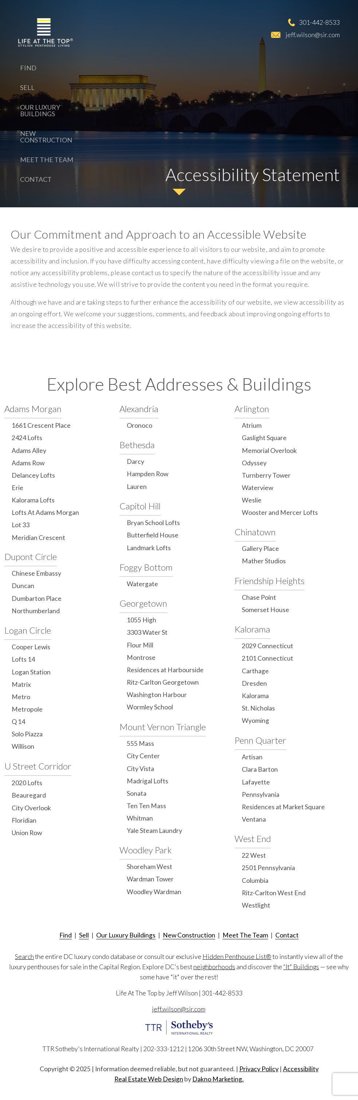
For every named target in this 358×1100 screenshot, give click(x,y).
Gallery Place (260, 548)
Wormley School (150, 707)
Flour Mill (140, 645)
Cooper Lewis (31, 647)
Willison (23, 746)
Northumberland (36, 611)
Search (24, 956)
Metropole (27, 709)
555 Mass (140, 743)
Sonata (136, 793)
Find (28, 68)
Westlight (256, 905)
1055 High (141, 620)
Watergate (142, 584)
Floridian (24, 820)
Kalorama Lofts (33, 500)
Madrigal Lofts (147, 781)
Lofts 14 (23, 659)
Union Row (27, 833)
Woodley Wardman (154, 892)
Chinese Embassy (36, 573)
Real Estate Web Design (148, 1079)
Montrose (141, 657)
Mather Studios (264, 561)
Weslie (251, 500)
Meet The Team (46, 160)
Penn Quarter (260, 740)
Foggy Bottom (146, 567)
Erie (17, 488)
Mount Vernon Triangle (162, 726)
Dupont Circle (30, 556)
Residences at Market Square (283, 807)
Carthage (255, 671)
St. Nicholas (258, 708)
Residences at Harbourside (165, 670)
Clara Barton (260, 769)
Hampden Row (147, 474)
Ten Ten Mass (146, 806)
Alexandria (138, 408)
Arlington (252, 408)
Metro (21, 697)
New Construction (46, 136)
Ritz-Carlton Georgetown (163, 682)
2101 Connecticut (267, 658)
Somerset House (265, 610)
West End (253, 838)
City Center (143, 756)
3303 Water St (147, 632)
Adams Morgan (33, 408)
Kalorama (252, 629)
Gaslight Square (264, 438)
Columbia (255, 880)
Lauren (137, 486)
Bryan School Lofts (153, 522)
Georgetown (143, 603)
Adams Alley (29, 450)
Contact (36, 179)
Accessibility (301, 1069)
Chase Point (259, 597)
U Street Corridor (37, 766)
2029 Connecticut (267, 646)
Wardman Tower (150, 879)
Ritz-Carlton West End (274, 893)
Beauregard (29, 795)
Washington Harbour (157, 694)
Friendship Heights (269, 580)
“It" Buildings (301, 967)
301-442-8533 (319, 22)
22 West (254, 855)
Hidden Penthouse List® (236, 956)
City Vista (140, 768)
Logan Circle (27, 630)
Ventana (254, 819)
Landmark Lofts (149, 548)
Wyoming (255, 720)
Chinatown (255, 531)
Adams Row (28, 463)
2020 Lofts (27, 783)
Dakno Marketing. (218, 1079)
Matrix (21, 684)
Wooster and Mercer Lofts (280, 512)
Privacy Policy (259, 1069)
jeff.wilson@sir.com (313, 35)
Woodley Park (145, 850)
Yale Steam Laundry (154, 830)
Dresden (254, 683)
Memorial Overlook (269, 450)
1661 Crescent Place (41, 425)
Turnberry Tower (266, 475)
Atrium (251, 425)
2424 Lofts (27, 438)
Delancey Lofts (33, 475)
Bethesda (137, 444)
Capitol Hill (140, 506)
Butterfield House (152, 535)
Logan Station (31, 672)
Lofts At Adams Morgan (45, 512)
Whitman (140, 818)
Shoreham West (149, 866)
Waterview (257, 488)
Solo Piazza (27, 734)
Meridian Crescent (38, 537)
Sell (27, 87)
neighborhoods (214, 967)
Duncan (23, 586)
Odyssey (254, 463)
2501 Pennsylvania (268, 868)
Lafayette (256, 782)
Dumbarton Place (37, 598)
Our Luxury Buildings (40, 110)
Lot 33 (20, 525)
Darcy (135, 461)
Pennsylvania (260, 794)
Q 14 (18, 721)
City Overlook (31, 808)
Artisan (252, 757)
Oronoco (139, 425)
